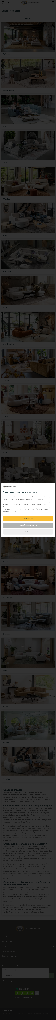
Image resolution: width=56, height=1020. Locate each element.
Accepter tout (28, 518)
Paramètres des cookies (28, 525)
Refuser (28, 532)
